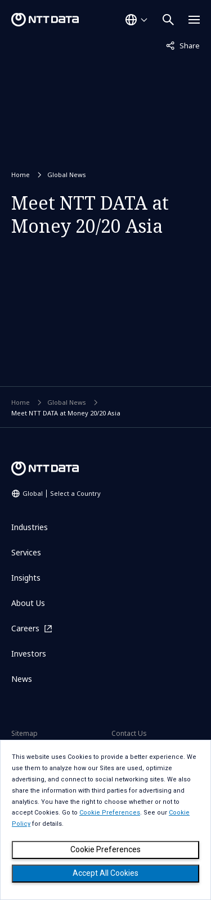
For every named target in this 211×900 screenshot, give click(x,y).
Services (26, 552)
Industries (29, 527)
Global (62, 493)
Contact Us (129, 733)
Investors (28, 653)
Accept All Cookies (105, 873)
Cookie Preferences (105, 849)
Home (20, 174)
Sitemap (24, 733)
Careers (25, 628)
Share (183, 45)
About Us (28, 603)
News (21, 678)
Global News (66, 174)
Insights (26, 577)
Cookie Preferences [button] (109, 812)
